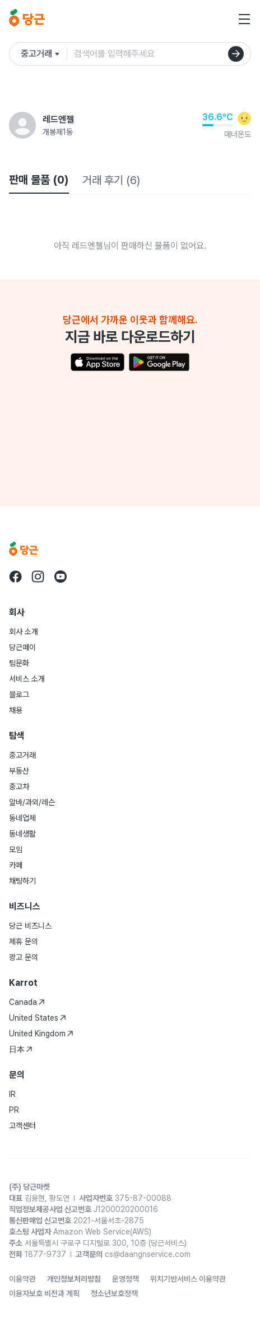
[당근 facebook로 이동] (15, 576)
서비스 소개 (27, 678)
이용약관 (22, 1278)
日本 (20, 1049)
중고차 (19, 786)
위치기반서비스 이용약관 (188, 1278)
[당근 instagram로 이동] (38, 576)
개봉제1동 (58, 131)
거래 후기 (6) (111, 180)
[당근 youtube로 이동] (60, 576)
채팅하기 (22, 880)
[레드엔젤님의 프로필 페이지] (22, 125)
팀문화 (19, 663)
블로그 (19, 694)
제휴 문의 (23, 941)
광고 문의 (23, 957)
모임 (15, 849)
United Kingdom (41, 1033)
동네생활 (22, 833)
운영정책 (125, 1278)
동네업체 (22, 817)
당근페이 (22, 647)
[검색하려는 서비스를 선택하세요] (44, 54)
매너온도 (237, 134)
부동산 (19, 770)
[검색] (236, 54)
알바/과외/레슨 (32, 802)
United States (37, 1017)
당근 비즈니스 (30, 925)
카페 (15, 865)
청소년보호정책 (114, 1293)
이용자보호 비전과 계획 (44, 1293)
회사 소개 (23, 631)
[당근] (27, 19)
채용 (15, 710)
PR (14, 1109)
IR (12, 1094)
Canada (27, 1002)
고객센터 (22, 1125)
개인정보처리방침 (74, 1278)
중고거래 (22, 755)
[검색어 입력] (162, 54)
